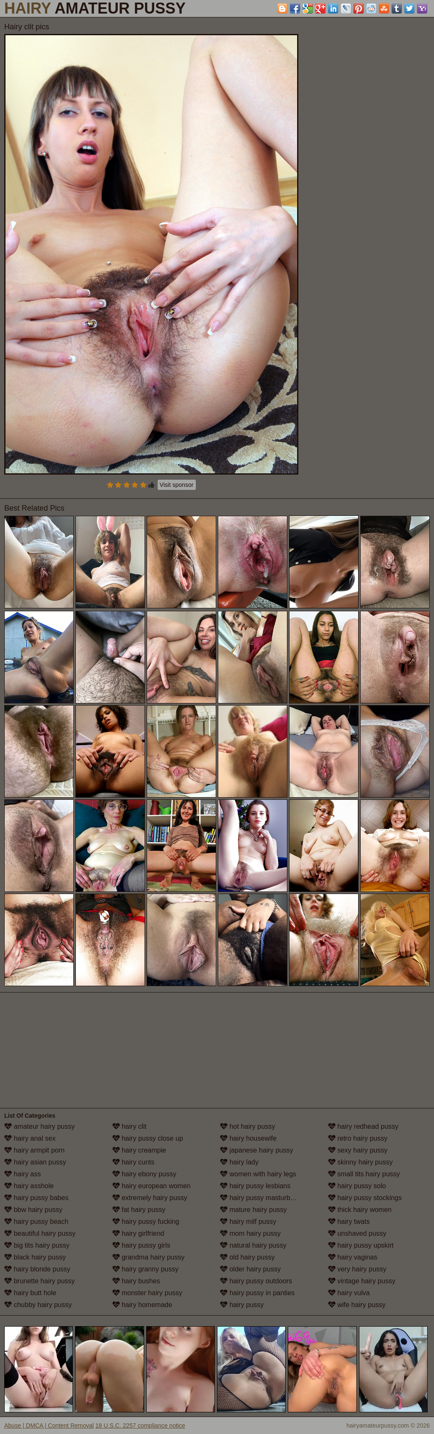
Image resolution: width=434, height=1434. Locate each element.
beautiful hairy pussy (39, 1233)
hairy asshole (29, 1185)
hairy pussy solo (357, 1185)
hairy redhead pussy (363, 1126)
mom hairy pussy (250, 1233)
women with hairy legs (258, 1174)
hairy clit (129, 1126)
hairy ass (22, 1174)
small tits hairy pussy (364, 1174)
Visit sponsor (177, 484)
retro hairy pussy (358, 1138)
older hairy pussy (250, 1269)
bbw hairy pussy (33, 1209)
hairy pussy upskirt (361, 1245)
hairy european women (151, 1185)
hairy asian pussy (35, 1162)
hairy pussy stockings (365, 1197)
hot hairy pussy (247, 1126)
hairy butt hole (30, 1292)
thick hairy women (360, 1209)
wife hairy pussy (357, 1304)
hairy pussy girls (141, 1245)
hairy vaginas (353, 1257)
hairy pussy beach (36, 1221)
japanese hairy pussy (256, 1150)
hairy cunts (133, 1162)
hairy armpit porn (34, 1150)
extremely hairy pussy (149, 1197)
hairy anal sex (30, 1138)
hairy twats (349, 1221)
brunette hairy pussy (39, 1281)
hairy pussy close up (147, 1138)
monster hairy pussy (147, 1292)
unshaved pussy (357, 1233)
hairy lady (239, 1162)
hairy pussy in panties (257, 1292)
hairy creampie (139, 1150)
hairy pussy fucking (146, 1221)
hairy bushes (136, 1281)
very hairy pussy (357, 1269)
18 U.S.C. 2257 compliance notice (140, 1425)
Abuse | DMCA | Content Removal (49, 1425)
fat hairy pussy (139, 1209)
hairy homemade (142, 1304)
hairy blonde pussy (37, 1269)
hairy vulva (349, 1292)
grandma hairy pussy (148, 1257)
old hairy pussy (247, 1257)
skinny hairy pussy (360, 1162)
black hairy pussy (35, 1257)
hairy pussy (242, 1304)
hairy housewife (248, 1138)
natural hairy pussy (253, 1245)
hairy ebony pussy (144, 1174)
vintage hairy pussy (361, 1281)
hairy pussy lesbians (255, 1185)
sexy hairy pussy (358, 1150)
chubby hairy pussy (38, 1304)
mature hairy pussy (253, 1209)
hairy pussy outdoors (256, 1281)
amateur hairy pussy (39, 1126)
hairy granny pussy (145, 1269)
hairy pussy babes (36, 1197)
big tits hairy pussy (37, 1245)
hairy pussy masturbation (262, 1197)
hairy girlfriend (138, 1233)
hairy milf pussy (248, 1221)
